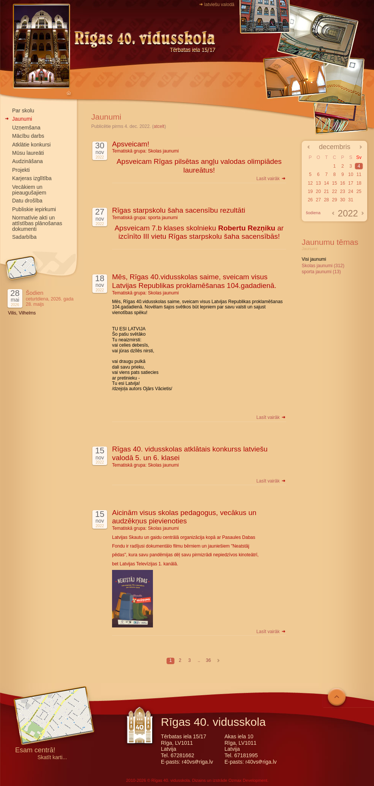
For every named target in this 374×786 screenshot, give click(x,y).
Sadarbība (24, 237)
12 (310, 183)
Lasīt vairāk (271, 178)
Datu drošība (27, 201)
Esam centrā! (35, 750)
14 (326, 183)
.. (199, 660)
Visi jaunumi (314, 259)
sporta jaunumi (163, 217)
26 (310, 199)
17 (350, 183)
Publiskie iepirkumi (34, 209)
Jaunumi (22, 119)
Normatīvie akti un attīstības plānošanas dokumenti (37, 223)
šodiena (313, 212)
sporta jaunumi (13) (321, 271)
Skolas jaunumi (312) (323, 265)
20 (318, 191)
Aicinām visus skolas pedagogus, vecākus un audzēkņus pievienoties (184, 517)
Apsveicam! (130, 144)
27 (318, 199)
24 (350, 191)
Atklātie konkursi (31, 145)
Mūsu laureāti (28, 153)
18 (358, 183)
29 (334, 199)
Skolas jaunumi (163, 151)
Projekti (21, 170)
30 (342, 199)
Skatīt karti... (52, 757)
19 (310, 191)
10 (350, 174)
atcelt (159, 126)
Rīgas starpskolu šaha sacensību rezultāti (178, 210)
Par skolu (23, 110)
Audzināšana (27, 161)
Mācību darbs (28, 136)
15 (334, 183)
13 (318, 183)
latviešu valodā (219, 4)
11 (358, 174)
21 (326, 191)
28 (326, 199)
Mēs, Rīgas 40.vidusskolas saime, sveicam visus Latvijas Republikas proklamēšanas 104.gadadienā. (194, 281)
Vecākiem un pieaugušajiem (29, 190)
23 (342, 191)
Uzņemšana (26, 128)
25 (358, 191)
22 (334, 191)
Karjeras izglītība (31, 178)
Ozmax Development (247, 780)
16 (342, 183)
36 (208, 660)
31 (350, 199)
